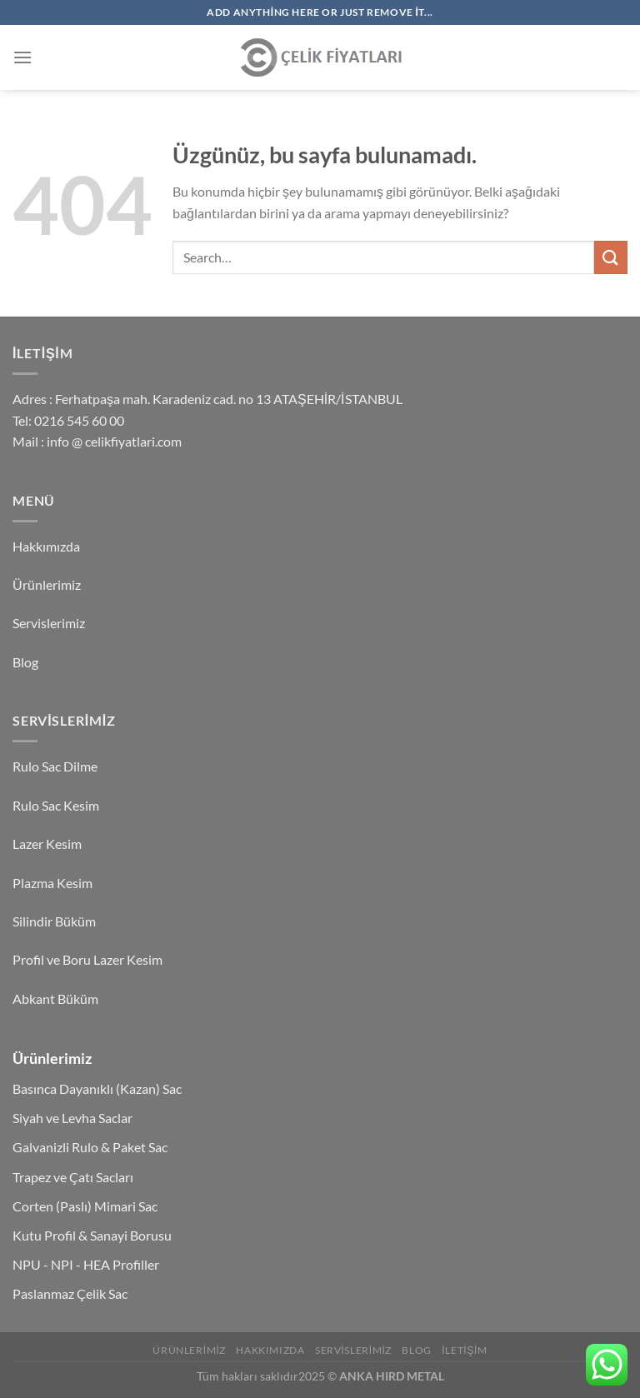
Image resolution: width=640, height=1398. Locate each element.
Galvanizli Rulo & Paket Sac (90, 1147)
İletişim (464, 1350)
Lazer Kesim (47, 843)
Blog (25, 662)
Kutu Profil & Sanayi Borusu (92, 1235)
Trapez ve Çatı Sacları (72, 1177)
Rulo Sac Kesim (55, 805)
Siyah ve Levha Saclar (72, 1118)
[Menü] (22, 57)
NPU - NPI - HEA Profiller (85, 1264)
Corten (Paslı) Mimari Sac (85, 1206)
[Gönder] (611, 257)
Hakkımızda (46, 546)
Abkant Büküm (55, 998)
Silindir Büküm (54, 921)
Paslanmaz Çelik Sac (70, 1293)
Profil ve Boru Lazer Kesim (87, 959)
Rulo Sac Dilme (55, 766)
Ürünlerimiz (46, 584)
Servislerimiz (48, 623)
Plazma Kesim (52, 883)
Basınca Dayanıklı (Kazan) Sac (97, 1088)
